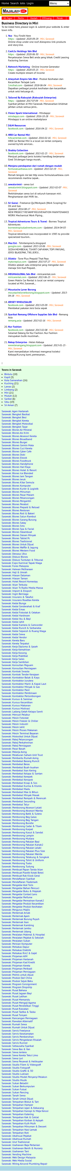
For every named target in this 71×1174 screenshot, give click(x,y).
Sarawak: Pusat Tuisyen (14, 1015)
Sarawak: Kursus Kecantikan (17, 702)
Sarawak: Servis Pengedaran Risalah (21, 1039)
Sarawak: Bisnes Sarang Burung (19, 519)
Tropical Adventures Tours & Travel (27, 221)
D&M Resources (17, 125)
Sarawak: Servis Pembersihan (18, 1036)
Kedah (33, 18)
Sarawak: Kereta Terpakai (15, 643)
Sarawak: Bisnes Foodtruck (16, 460)
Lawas (7, 386)
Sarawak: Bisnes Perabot (15, 504)
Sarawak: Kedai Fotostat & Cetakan (21, 612)
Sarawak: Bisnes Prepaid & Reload (20, 507)
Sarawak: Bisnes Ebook (14, 457)
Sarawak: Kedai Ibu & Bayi (16, 618)
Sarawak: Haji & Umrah (14, 572)
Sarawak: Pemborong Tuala (17, 863)
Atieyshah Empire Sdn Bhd (22, 79)
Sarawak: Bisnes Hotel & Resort (19, 470)
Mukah (8, 395)
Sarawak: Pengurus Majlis (16, 909)
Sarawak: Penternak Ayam (16, 916)
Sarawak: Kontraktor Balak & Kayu (21, 677)
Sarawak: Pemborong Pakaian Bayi (20, 841)
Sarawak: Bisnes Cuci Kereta (17, 448)
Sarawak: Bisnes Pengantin (16, 501)
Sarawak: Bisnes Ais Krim (15, 432)
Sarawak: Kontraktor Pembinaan (19, 693)
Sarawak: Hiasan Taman (15, 578)
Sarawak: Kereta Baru (13, 640)
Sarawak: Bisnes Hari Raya (16, 466)
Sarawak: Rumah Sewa (14, 1024)
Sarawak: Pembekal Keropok (17, 779)
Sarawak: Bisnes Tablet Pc (16, 538)
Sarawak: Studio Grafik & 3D (17, 1070)
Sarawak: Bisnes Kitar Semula (18, 482)
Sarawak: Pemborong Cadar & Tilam (22, 826)
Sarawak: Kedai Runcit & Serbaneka (21, 628)
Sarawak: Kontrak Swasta (15, 671)
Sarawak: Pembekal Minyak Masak (20, 795)
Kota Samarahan (13, 380)
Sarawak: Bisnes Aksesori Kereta (19, 436)
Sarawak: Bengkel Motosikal (17, 423)
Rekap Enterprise (17, 342)
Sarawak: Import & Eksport (16, 590)
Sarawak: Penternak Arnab (16, 912)
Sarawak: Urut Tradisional (16, 1142)
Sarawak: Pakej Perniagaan (16, 745)
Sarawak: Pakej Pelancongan (17, 739)
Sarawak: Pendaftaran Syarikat (18, 878)
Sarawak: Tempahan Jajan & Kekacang (23, 1107)
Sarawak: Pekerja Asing (14, 751)
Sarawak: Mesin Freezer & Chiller (20, 720)
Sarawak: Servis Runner (15, 1042)
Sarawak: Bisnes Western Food (18, 550)
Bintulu (8, 374)
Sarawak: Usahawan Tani (15, 1151)
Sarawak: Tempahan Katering (18, 1114)
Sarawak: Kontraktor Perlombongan (21, 696)
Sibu (6, 401)
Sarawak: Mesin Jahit (13, 727)
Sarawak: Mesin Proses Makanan (19, 730)
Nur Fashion (15, 326)
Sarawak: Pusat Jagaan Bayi (17, 993)
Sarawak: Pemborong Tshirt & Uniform (23, 860)
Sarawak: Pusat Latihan (14, 996)
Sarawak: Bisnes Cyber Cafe (16, 451)
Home (5, 3)
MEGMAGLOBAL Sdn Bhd (21, 274)
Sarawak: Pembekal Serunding (18, 801)
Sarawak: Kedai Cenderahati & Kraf (21, 606)
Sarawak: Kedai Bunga (14, 603)
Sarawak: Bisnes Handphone (17, 463)
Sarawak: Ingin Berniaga (15, 593)
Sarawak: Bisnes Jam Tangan (17, 476)
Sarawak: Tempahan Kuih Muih (19, 1123)
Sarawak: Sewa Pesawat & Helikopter (22, 1061)
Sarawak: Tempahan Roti (15, 1132)
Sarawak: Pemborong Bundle (18, 823)
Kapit (7, 377)
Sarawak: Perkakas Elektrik (16, 950)
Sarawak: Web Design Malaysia (19, 1157)
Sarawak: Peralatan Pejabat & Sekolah (23, 937)
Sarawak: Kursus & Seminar (17, 699)
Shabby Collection (18, 150)
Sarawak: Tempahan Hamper (17, 1104)
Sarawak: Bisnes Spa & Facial (18, 528)
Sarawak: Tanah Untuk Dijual (17, 1098)
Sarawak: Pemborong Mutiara (18, 838)
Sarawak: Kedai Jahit (13, 621)
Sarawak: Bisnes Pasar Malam (18, 494)
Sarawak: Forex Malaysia (15, 566)
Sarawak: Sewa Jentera (14, 1052)
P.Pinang (47, 18)
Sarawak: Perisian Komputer (17, 943)
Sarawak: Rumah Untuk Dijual (18, 1027)
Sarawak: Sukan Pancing (15, 1092)
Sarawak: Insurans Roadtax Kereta (20, 600)
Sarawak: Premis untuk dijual (18, 974)
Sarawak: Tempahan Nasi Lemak (19, 1129)
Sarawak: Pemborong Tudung (18, 866)
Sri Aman (9, 405)
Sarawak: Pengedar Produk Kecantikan (23, 903)
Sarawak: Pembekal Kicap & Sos (19, 782)
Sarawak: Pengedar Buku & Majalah (21, 891)
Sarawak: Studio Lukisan (15, 1073)
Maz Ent (12, 243)
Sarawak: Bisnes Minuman (16, 491)
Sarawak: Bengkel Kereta (15, 420)
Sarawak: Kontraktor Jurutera (17, 680)
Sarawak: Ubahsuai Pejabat (16, 1135)
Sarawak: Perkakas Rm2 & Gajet (19, 953)
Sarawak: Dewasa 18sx (14, 553)
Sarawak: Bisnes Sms (13, 525)
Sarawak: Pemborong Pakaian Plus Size (23, 851)
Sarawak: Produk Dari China (17, 977)
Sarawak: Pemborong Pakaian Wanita (22, 854)
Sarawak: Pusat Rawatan (15, 1008)
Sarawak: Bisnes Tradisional (17, 541)
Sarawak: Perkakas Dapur (15, 946)
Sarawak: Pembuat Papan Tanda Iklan (22, 869)
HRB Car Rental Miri (19, 135)
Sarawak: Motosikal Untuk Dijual (20, 736)
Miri (6, 392)
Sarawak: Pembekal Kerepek (17, 776)
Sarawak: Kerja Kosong (14, 652)
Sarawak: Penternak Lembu (16, 928)
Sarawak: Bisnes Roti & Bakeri (18, 513)
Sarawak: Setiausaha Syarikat (18, 1045)
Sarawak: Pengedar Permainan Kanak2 (23, 900)
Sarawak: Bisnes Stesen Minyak (19, 535)
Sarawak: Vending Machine (16, 1154)
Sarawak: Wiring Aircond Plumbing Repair (24, 1163)
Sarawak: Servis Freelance (16, 1030)
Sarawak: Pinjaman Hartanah (17, 959)
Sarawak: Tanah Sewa (13, 1095)
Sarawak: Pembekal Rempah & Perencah (24, 798)
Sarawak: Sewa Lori (12, 1058)
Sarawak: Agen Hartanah (15, 411)
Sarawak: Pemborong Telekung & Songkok (25, 857)
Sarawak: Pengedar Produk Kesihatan (22, 906)
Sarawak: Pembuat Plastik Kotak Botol (23, 872)
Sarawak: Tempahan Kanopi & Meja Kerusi (25, 1111)
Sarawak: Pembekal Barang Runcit (20, 761)
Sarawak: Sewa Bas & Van (16, 1049)
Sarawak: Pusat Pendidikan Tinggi (20, 1005)
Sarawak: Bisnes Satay (14, 522)
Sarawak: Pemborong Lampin (18, 835)
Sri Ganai (13, 203)
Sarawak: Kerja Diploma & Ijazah (20, 646)
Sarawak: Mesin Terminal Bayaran (20, 733)
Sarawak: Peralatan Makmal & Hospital (23, 934)
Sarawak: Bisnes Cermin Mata (18, 445)
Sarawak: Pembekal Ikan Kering (19, 770)
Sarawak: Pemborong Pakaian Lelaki (21, 847)
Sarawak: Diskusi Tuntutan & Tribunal (22, 559)
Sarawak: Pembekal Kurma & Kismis (22, 786)
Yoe (10, 35)
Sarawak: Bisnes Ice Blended (17, 473)
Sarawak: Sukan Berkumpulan (18, 1086)
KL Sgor (8, 18)
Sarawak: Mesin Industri (15, 724)
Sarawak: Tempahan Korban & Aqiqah (22, 1120)
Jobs (22, 3)
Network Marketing (19, 66)
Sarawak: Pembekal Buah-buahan (20, 767)
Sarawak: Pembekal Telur (15, 804)
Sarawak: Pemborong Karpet (17, 829)
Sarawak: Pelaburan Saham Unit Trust (22, 755)
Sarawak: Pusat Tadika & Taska (19, 1011)
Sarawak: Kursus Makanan (16, 705)
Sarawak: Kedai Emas (13, 609)
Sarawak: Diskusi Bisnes (15, 556)
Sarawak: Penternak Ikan (15, 922)
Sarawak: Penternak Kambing (18, 925)
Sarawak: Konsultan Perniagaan (19, 668)
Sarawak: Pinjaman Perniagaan (19, 971)
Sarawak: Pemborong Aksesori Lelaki (22, 807)
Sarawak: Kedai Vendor (14, 637)
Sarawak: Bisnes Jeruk (14, 479)
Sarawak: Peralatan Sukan (16, 940)
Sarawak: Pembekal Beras (16, 764)
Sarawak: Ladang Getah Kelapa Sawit (22, 711)
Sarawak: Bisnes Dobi (13, 454)
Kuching (9, 383)
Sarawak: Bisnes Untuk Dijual (18, 544)
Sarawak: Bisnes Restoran (16, 510)
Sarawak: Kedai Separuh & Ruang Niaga (24, 631)
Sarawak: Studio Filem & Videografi (21, 1064)
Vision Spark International (22, 113)
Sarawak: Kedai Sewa (13, 634)
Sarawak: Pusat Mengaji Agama (19, 1002)
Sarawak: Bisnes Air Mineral (17, 429)
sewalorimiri (15, 184)
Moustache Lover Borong (22, 289)
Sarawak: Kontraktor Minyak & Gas (21, 686)
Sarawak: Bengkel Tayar (15, 426)
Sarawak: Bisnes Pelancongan (18, 497)
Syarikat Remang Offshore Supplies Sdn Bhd (32, 314)
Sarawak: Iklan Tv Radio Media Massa (22, 587)
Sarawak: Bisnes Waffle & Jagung (20, 547)
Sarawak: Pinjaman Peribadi (17, 968)
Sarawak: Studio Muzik (14, 1080)
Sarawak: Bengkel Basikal (16, 414)
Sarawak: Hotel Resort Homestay (20, 581)
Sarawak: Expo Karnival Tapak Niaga (22, 562)
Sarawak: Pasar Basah (13, 748)
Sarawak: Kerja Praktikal (15, 655)
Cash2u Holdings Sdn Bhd (22, 51)
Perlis (21, 18)
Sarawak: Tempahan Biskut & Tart (20, 1101)
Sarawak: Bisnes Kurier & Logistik (20, 488)
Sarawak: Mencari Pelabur (16, 714)
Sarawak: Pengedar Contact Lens (19, 894)
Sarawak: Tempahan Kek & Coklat (20, 1117)
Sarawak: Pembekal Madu (16, 789)
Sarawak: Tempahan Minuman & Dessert (24, 1126)
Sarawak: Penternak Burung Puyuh (20, 919)
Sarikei (8, 398)
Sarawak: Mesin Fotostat (15, 717)
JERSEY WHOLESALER (20, 302)
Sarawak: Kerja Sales (13, 659)
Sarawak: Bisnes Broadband (17, 439)
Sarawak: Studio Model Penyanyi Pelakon (24, 1076)
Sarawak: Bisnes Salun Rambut (19, 516)
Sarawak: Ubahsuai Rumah (16, 1138)
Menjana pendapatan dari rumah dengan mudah (35, 166)
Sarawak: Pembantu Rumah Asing (20, 758)
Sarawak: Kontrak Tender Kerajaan (20, 674)
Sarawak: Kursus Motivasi (16, 708)
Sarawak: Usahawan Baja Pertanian (21, 1145)
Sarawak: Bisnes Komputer (16, 485)
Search (14, 3)
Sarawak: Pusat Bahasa (14, 990)
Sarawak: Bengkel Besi (14, 417)
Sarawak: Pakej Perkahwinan (17, 742)
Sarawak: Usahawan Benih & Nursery (22, 1148)
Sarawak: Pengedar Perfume (17, 897)
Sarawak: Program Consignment (19, 984)
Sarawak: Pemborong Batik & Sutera (22, 813)
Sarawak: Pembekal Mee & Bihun (20, 792)
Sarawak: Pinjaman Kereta (16, 965)
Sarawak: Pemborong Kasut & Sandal (22, 832)
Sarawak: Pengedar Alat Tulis (17, 885)
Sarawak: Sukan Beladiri (15, 1083)
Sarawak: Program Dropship (17, 987)
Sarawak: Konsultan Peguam (17, 665)
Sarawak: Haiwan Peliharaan (17, 569)
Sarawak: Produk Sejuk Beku (17, 981)
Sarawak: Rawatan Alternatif (17, 1021)
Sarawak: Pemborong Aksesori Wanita (22, 810)
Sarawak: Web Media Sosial (17, 1160)
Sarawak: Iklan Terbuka (14, 584)
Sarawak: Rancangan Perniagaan (20, 1018)
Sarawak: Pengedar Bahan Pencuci (20, 888)
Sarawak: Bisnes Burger (14, 442)
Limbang (9, 389)
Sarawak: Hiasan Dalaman (16, 575)
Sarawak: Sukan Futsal (14, 1089)
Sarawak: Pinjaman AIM (14, 956)
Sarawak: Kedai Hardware (16, 615)
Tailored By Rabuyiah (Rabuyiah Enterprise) (32, 97)
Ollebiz (12, 258)
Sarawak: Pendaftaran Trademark (20, 882)
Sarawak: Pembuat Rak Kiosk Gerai (21, 875)
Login (30, 3)
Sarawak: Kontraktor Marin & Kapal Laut (24, 683)
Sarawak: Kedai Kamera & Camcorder (22, 624)
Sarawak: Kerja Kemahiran (16, 649)
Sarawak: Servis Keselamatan (18, 1033)
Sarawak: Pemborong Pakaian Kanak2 (22, 844)
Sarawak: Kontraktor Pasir (16, 689)
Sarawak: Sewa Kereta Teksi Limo (20, 1055)
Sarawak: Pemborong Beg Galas (19, 816)
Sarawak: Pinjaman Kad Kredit (18, 962)
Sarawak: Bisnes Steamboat (17, 532)
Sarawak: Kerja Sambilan (15, 662)
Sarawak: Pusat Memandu (16, 999)
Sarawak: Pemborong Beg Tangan (20, 820)
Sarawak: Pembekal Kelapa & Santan (22, 773)
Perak (60, 18)
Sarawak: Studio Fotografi (16, 1067)
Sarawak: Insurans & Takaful (17, 597)
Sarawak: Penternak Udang (16, 931)
